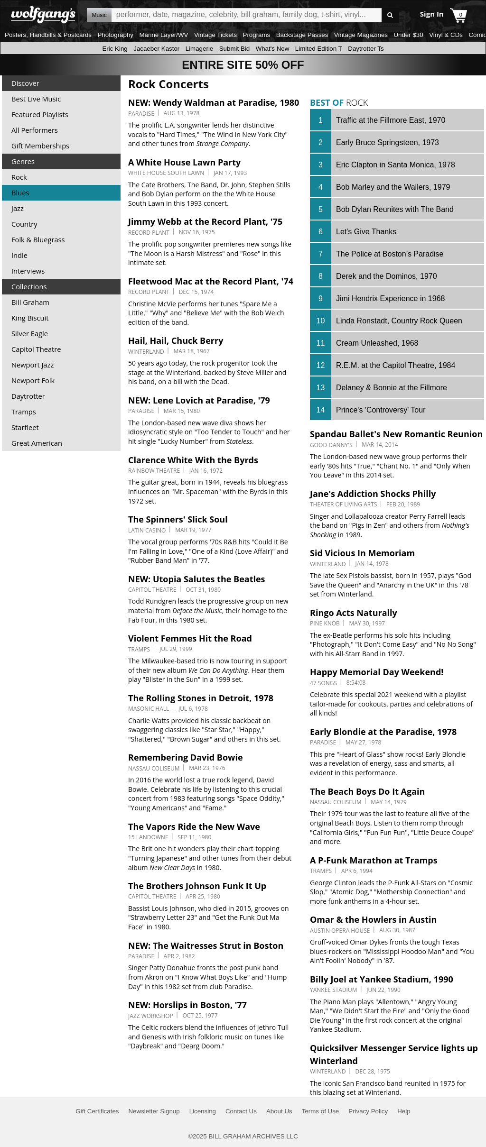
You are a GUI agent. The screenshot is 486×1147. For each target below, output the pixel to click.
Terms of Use (320, 1111)
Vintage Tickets (215, 34)
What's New (273, 48)
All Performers (34, 130)
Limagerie (200, 48)
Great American (36, 443)
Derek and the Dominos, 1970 (386, 276)
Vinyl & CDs (446, 34)
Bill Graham (30, 302)
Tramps (23, 411)
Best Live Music (36, 98)
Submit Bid (234, 48)
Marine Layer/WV (163, 34)
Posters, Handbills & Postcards (48, 34)
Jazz (17, 208)
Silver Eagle (29, 333)
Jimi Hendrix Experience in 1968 (390, 298)
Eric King (114, 48)
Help (403, 1111)
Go (390, 15)
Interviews (28, 270)
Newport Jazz (32, 364)
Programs (257, 34)
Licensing (202, 1111)
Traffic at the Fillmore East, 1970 (390, 120)
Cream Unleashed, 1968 (377, 343)
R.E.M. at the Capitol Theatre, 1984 (395, 365)
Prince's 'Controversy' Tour (381, 410)
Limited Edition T (318, 48)
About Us (279, 1111)
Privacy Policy (368, 1111)
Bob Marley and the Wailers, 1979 (393, 187)
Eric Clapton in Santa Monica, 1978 (395, 165)
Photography (115, 34)
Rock (19, 177)
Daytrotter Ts (365, 48)
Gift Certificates (97, 1111)
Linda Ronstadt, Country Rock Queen (399, 321)
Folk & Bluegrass (38, 239)
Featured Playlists (39, 114)
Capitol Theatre (36, 349)
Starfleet (25, 427)
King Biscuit (30, 317)
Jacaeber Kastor (156, 48)
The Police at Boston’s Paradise (390, 254)
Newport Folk (33, 380)
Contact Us (241, 1111)
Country (24, 224)
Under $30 (408, 34)
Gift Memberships (40, 145)
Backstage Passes (302, 34)
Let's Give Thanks (366, 232)
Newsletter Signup (153, 1111)
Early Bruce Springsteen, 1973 (387, 142)
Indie (19, 255)
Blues (20, 192)
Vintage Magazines (361, 34)
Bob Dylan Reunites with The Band (395, 209)
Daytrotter (28, 396)
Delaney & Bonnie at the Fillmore (391, 388)
